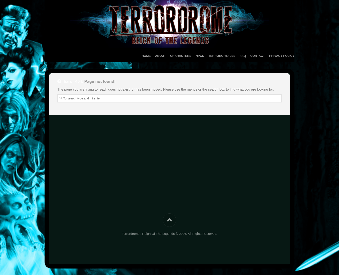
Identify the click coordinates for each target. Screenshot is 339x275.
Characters (172, 56)
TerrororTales (213, 56)
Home (137, 56)
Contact (249, 56)
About (151, 56)
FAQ (234, 56)
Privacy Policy (273, 56)
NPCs (191, 56)
